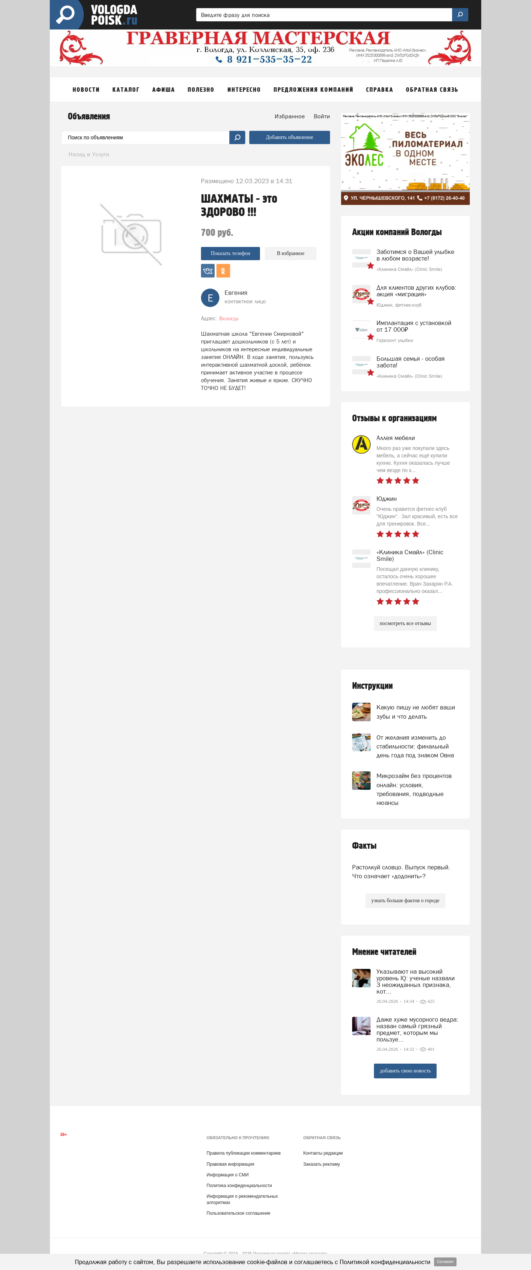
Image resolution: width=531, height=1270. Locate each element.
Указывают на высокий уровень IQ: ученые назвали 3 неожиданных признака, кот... (415, 981)
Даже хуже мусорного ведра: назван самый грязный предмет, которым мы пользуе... (417, 1029)
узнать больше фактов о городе (405, 900)
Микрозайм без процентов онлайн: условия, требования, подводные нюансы (414, 789)
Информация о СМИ (227, 1174)
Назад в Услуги (89, 154)
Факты (364, 846)
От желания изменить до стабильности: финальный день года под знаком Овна (415, 746)
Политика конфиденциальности (239, 1185)
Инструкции (372, 686)
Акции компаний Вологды (397, 232)
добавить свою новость (405, 1071)
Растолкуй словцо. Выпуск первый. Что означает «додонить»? (401, 871)
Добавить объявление (289, 137)
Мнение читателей (384, 952)
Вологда (228, 318)
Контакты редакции (323, 1153)
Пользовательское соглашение (238, 1213)
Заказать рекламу (321, 1164)
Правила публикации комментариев (243, 1153)
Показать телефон (230, 253)
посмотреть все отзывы (405, 623)
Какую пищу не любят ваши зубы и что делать (415, 712)
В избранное (291, 253)
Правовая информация (230, 1164)
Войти (322, 116)
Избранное (290, 116)
